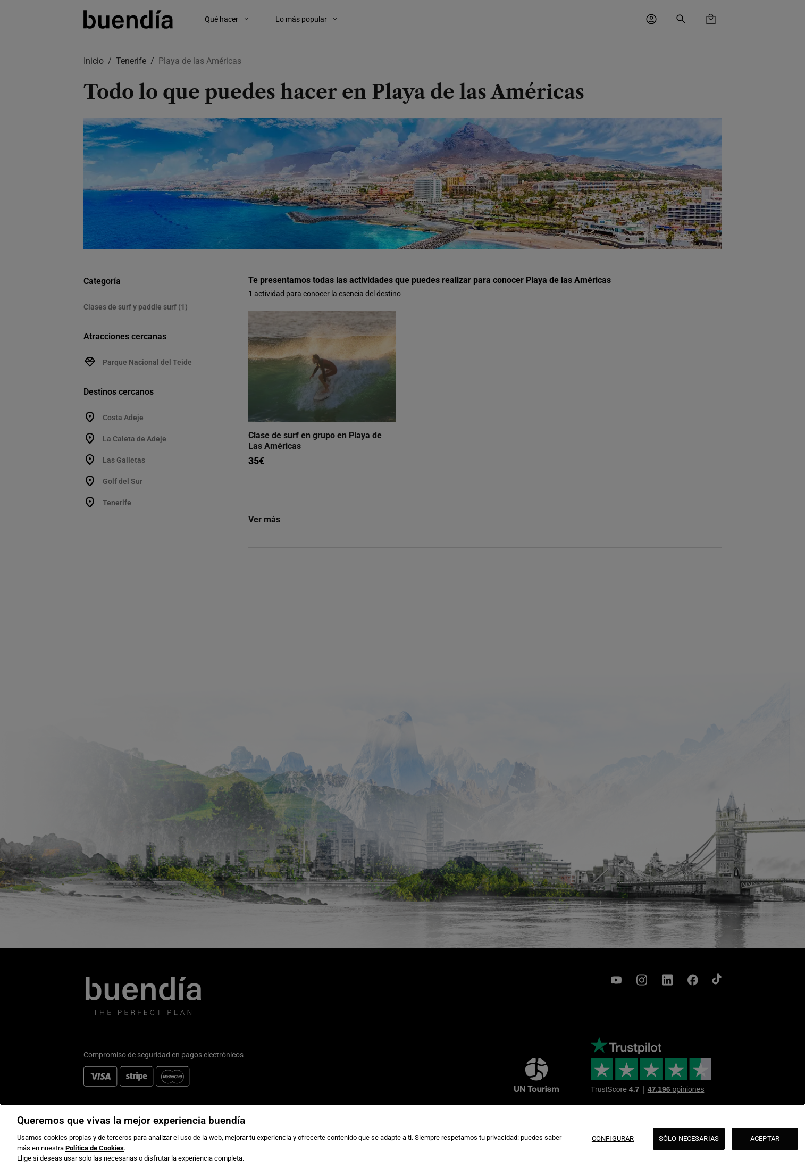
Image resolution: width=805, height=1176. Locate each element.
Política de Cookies (94, 1148)
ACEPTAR (764, 1138)
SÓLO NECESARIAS (689, 1138)
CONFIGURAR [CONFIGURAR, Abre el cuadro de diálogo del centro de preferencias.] (613, 1138)
